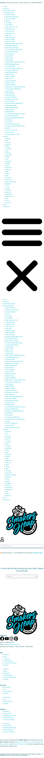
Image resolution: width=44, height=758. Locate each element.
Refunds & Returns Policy (20, 744)
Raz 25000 (9, 23)
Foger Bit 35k (9, 58)
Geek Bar (8, 138)
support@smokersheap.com (12, 644)
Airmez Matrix (9, 60)
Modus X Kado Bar (11, 81)
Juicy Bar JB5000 (10, 19)
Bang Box (8, 184)
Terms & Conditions (9, 719)
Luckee (8, 188)
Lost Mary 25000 (10, 66)
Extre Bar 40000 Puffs (12, 116)
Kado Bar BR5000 (10, 85)
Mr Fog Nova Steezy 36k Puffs (14, 68)
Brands (6, 136)
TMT (7, 175)
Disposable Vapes (9, 12)
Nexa (7, 171)
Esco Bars (8, 161)
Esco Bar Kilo (9, 120)
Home (5, 6)
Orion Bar (8, 169)
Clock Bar (8, 177)
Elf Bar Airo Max (10, 37)
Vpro (7, 198)
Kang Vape (9, 155)
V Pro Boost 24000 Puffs (12, 124)
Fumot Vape (9, 122)
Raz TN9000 (9, 25)
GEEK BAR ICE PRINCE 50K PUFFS (15, 62)
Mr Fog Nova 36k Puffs (12, 47)
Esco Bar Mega (10, 101)
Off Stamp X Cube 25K (12, 99)
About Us (6, 8)
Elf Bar (7, 157)
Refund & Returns (8, 717)
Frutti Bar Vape (10, 33)
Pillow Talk (9, 180)
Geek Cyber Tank (10, 29)
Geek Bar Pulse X (10, 14)
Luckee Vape (9, 91)
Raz (7, 140)
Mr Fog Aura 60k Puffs (12, 70)
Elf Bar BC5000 (10, 111)
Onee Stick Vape (10, 41)
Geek (7, 159)
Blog (5, 204)
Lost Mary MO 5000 (11, 97)
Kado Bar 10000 (10, 95)
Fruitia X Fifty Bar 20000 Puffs (14, 49)
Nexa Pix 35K (9, 56)
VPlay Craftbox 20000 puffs (13, 89)
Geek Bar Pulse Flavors (12, 16)
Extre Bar (8, 192)
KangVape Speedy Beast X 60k (14, 43)
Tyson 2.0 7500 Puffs (12, 130)
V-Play (7, 186)
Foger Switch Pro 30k (12, 27)
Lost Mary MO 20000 (11, 45)
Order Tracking (8, 691)
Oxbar (7, 165)
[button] (22, 253)
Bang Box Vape (10, 83)
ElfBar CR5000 (10, 93)
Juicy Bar (8, 142)
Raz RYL (8, 128)
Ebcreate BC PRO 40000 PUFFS (14, 103)
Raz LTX (8, 21)
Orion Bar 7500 (10, 132)
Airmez (8, 173)
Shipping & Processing (10, 715)
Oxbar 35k (8, 35)
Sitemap (6, 693)
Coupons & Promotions (10, 663)
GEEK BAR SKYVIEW (11, 72)
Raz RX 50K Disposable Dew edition (15, 114)
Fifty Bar (8, 163)
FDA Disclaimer (8, 661)
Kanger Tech (9, 196)
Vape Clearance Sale (9, 10)
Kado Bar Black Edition (12, 107)
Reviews (6, 665)
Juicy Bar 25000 (10, 39)
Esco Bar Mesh (10, 54)
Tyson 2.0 (8, 202)
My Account (7, 687)
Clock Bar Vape (10, 74)
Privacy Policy (8, 713)
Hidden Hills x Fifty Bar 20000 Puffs (15, 87)
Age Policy (7, 711)
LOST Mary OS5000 (11, 105)
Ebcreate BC (9, 194)
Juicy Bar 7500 (10, 31)
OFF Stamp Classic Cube (12, 134)
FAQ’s (5, 657)
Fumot (7, 200)
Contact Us (7, 206)
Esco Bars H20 (10, 109)
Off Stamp (8, 190)
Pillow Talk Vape (10, 76)
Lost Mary (8, 149)
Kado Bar (8, 144)
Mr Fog (8, 147)
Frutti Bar (8, 153)
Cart (5, 689)
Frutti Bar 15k (9, 78)
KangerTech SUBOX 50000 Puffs (15, 118)
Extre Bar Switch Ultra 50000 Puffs (15, 126)
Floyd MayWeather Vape (12, 64)
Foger (7, 151)
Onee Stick (9, 167)
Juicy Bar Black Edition (12, 52)
